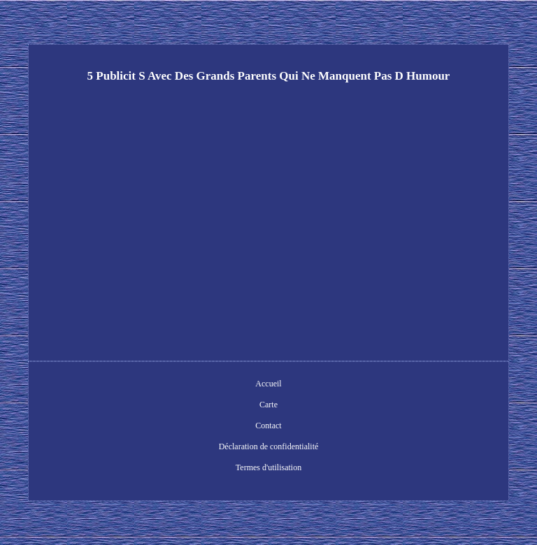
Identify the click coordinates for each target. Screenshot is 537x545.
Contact (268, 425)
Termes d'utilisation (268, 467)
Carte (268, 404)
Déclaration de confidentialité (269, 446)
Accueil (268, 383)
